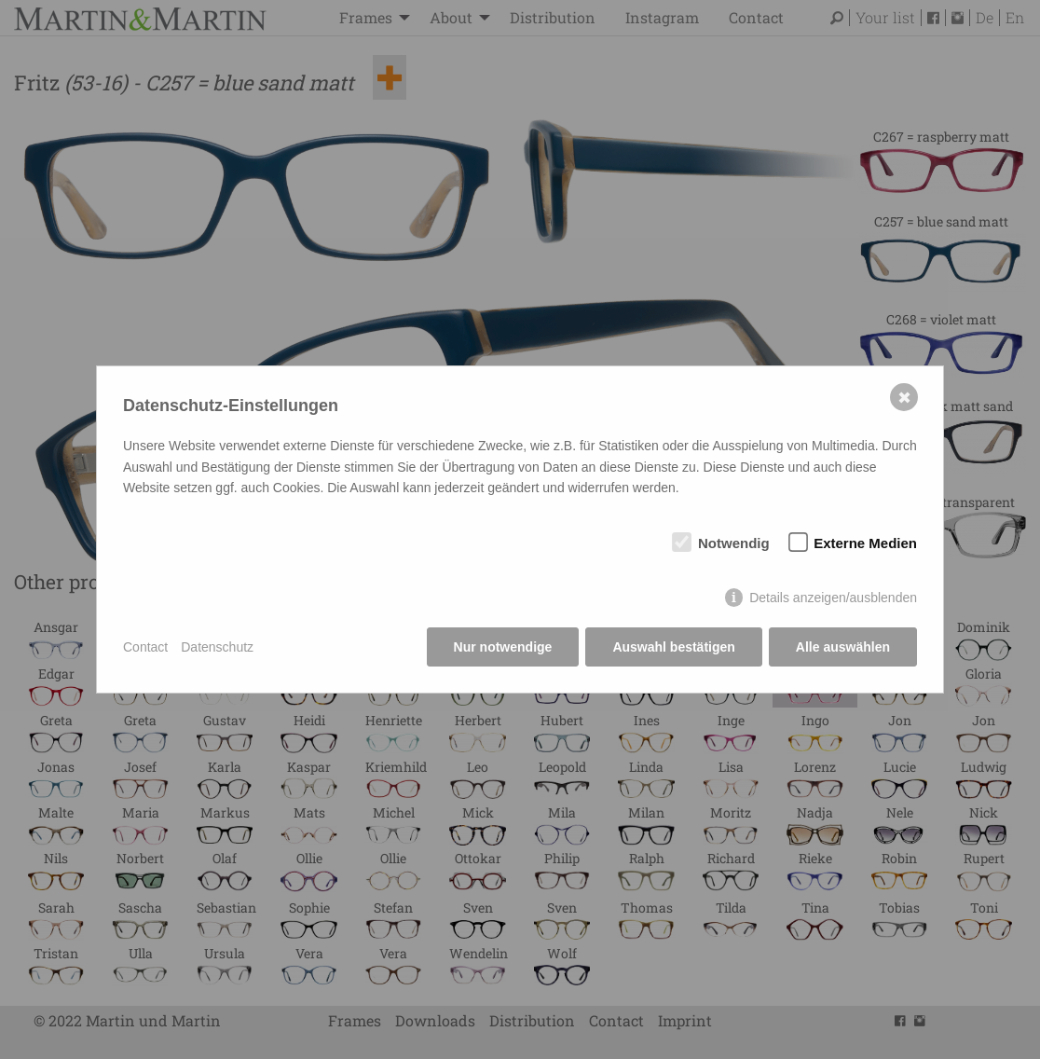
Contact (145, 647)
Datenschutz (217, 647)
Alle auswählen (843, 647)
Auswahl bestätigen (673, 647)
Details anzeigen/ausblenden (833, 597)
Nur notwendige (503, 647)
